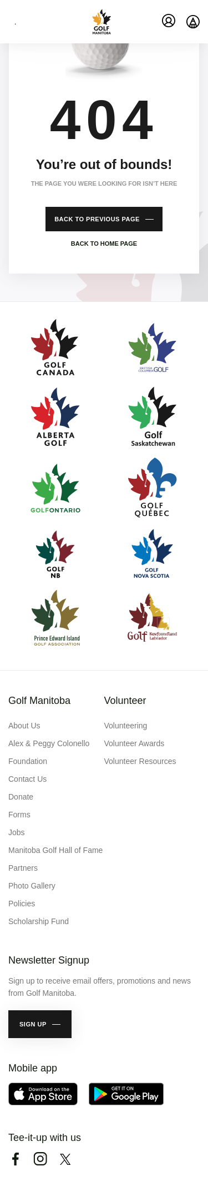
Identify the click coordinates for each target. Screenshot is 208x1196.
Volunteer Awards (134, 743)
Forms (19, 814)
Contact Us (27, 779)
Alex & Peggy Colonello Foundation (48, 752)
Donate (20, 796)
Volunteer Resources (140, 761)
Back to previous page (97, 219)
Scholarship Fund (38, 921)
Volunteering (126, 725)
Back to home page (104, 243)
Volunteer (125, 700)
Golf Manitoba (39, 700)
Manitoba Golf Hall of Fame (55, 850)
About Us (24, 725)
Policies (21, 903)
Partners (23, 867)
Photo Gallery (31, 885)
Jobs (16, 832)
